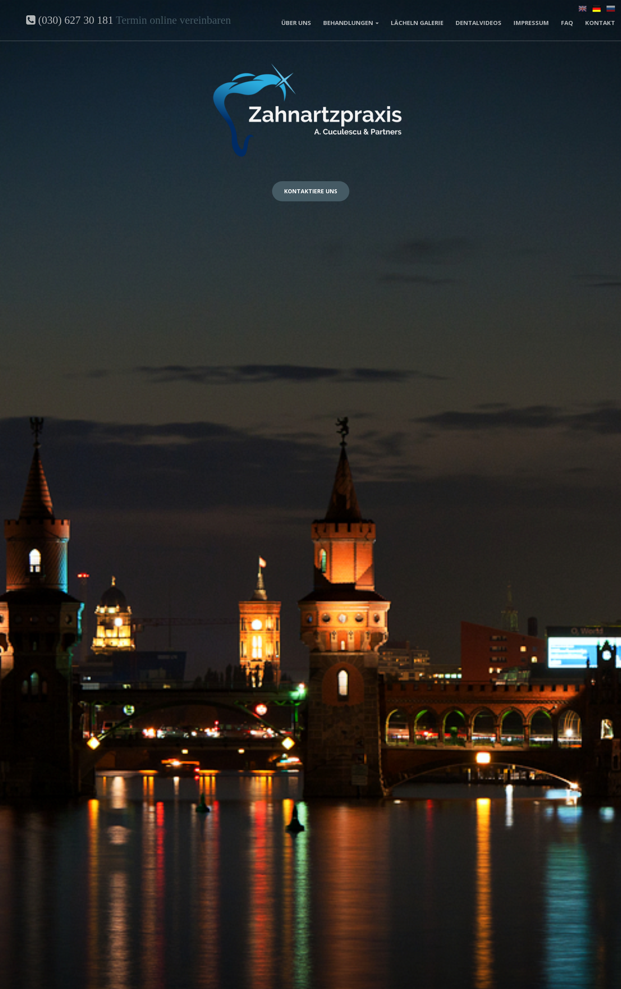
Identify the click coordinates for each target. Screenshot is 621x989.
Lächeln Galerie (417, 23)
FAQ (567, 23)
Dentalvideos (478, 23)
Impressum (531, 23)
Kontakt (600, 23)
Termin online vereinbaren (173, 20)
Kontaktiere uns (310, 191)
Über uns (296, 23)
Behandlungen (351, 23)
